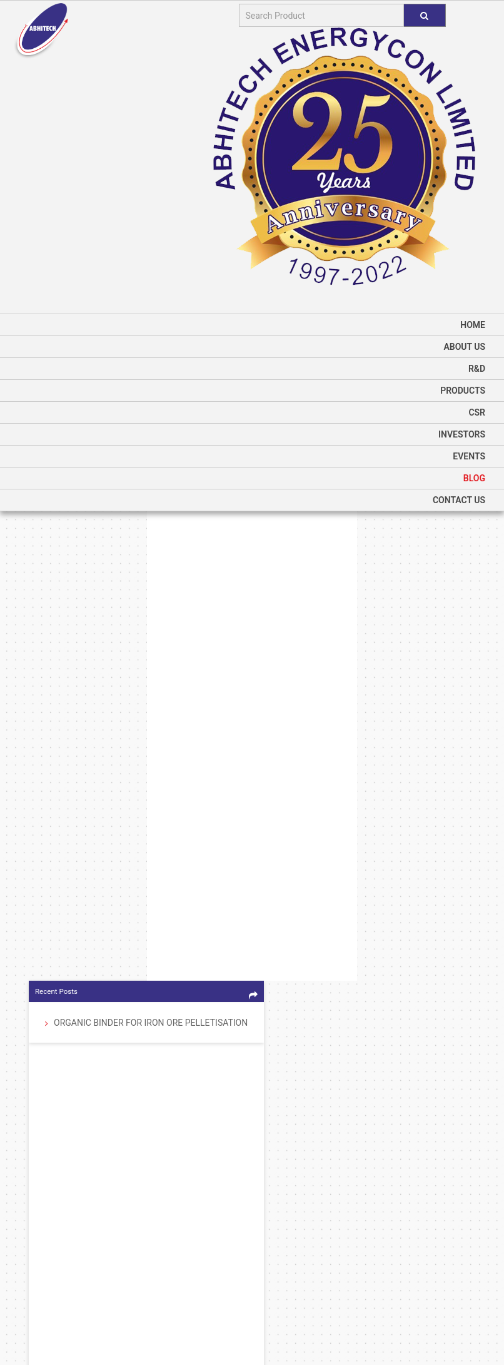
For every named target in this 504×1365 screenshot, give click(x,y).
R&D (476, 369)
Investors (461, 434)
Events (469, 456)
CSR (476, 412)
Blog (474, 478)
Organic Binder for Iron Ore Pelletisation (151, 1024)
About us (464, 347)
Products (462, 391)
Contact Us (459, 500)
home (472, 325)
